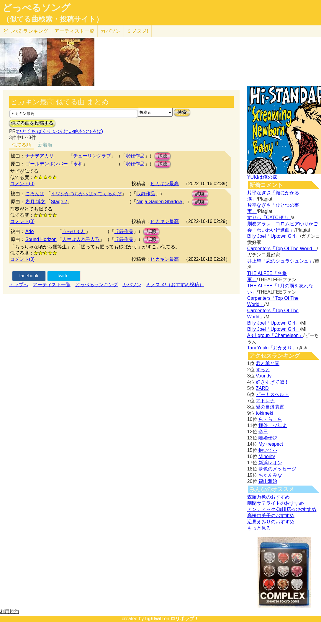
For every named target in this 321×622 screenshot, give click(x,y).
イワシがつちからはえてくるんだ (86, 193)
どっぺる (25, 31)
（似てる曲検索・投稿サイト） (52, 19)
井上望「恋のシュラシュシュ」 (280, 260)
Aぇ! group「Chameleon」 (275, 335)
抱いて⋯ (267, 450)
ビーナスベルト (272, 394)
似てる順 (21, 144)
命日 (263, 431)
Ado (29, 231)
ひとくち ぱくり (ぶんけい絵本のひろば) (60, 131)
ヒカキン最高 (164, 183)
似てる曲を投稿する (32, 123)
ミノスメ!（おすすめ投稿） (175, 284)
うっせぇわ (74, 231)
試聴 (162, 155)
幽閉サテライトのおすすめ (275, 503)
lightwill (154, 618)
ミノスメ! (137, 31)
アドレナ (265, 400)
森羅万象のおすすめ (268, 496)
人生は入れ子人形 (81, 239)
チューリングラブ (92, 155)
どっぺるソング (36, 7)
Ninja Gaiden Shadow (159, 201)
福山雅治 (267, 481)
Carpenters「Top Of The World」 (282, 248)
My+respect (270, 444)
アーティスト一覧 (52, 284)
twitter (64, 275)
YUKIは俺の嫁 (262, 177)
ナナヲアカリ (39, 155)
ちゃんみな (270, 475)
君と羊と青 (267, 363)
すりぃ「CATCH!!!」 (269, 217)
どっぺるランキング (96, 284)
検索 (182, 112)
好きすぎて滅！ (272, 382)
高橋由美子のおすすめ (270, 515)
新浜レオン (270, 462)
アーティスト (74, 31)
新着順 (45, 144)
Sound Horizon (41, 239)
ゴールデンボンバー (46, 163)
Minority (266, 456)
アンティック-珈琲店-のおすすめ (282, 509)
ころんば (34, 193)
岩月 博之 (35, 201)
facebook (28, 275)
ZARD (262, 388)
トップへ (18, 284)
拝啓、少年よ (272, 425)
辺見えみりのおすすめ (270, 521)
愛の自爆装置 (270, 406)
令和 (78, 163)
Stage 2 (59, 201)
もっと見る (259, 527)
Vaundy (263, 375)
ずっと (263, 369)
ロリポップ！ (185, 618)
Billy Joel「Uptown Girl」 (273, 236)
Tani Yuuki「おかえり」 (272, 347)
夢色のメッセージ (277, 468)
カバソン (111, 31)
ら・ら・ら (270, 419)
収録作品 (135, 155)
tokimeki (264, 413)
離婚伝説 (267, 437)
